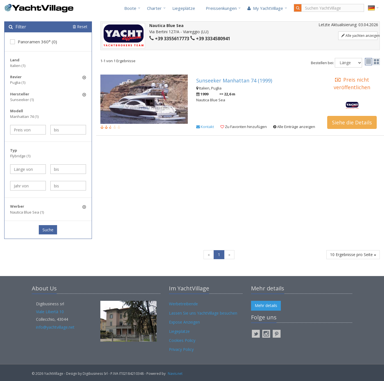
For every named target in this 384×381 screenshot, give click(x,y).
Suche (47, 229)
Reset (80, 26)
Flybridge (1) (20, 155)
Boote (130, 8)
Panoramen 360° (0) (33, 41)
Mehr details (266, 305)
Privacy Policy (181, 349)
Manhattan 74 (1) (24, 116)
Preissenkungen (221, 8)
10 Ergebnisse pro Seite (353, 254)
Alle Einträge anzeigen (294, 126)
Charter (154, 8)
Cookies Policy (182, 340)
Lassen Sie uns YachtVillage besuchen (203, 313)
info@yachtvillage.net (55, 327)
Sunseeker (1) (22, 99)
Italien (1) (17, 65)
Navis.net (175, 373)
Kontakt (205, 126)
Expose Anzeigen (184, 322)
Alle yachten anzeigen (359, 35)
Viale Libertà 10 (50, 311)
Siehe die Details (352, 122)
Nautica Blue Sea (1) (27, 212)
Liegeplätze (183, 8)
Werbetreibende (183, 303)
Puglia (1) (17, 82)
